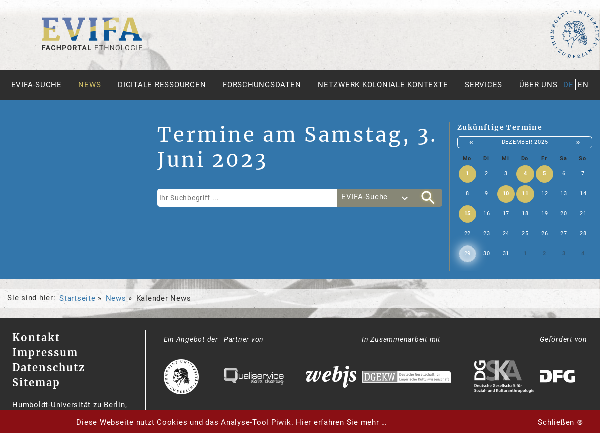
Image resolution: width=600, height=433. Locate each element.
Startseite (78, 298)
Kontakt (36, 338)
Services (483, 85)
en (583, 85)
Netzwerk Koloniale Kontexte (383, 85)
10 (506, 193)
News (89, 85)
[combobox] (376, 198)
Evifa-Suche (37, 85)
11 (525, 193)
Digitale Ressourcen (162, 85)
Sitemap (36, 382)
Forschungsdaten (262, 85)
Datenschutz (49, 368)
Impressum (45, 352)
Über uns (539, 85)
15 (468, 213)
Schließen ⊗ (561, 422)
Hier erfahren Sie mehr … (341, 422)
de (569, 85)
